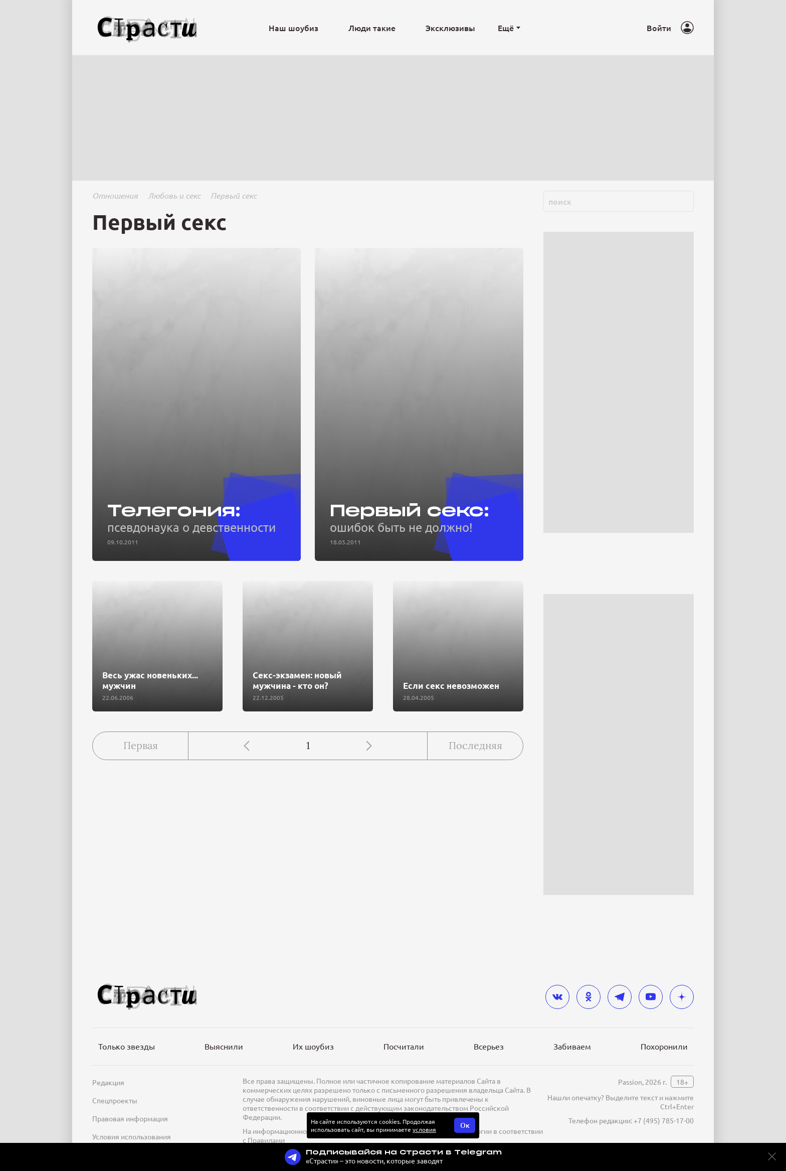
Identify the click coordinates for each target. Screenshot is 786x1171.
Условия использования (131, 1136)
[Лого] (147, 28)
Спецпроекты (114, 1100)
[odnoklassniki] (588, 997)
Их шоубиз (313, 1046)
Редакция (108, 1082)
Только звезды (126, 1046)
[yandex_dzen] (682, 997)
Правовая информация (130, 1118)
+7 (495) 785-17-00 (664, 1120)
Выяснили (224, 1046)
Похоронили (664, 1046)
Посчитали (403, 1046)
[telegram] (620, 997)
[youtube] (651, 997)
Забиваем (572, 1046)
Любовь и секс (174, 195)
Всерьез (489, 1046)
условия (424, 1129)
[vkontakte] (557, 997)
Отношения (115, 195)
